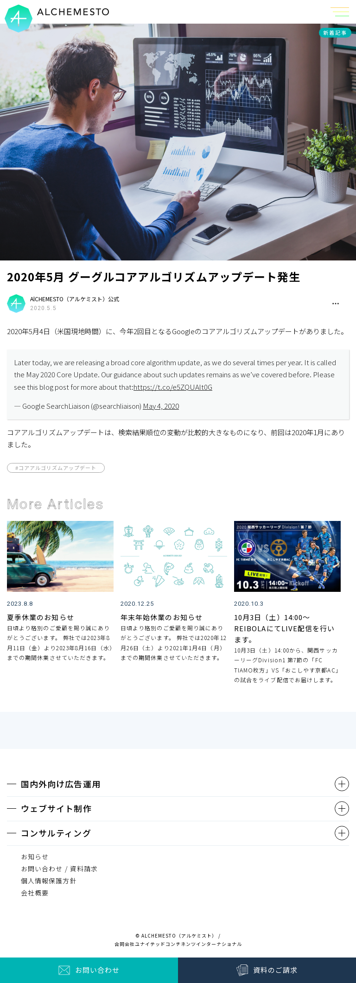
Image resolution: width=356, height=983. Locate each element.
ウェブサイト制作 (56, 808)
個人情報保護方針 (49, 880)
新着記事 (335, 32)
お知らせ (35, 856)
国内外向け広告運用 (61, 784)
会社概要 (35, 892)
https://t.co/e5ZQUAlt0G (173, 387)
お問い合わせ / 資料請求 (59, 868)
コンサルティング (56, 833)
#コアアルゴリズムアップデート (55, 467)
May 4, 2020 (161, 406)
